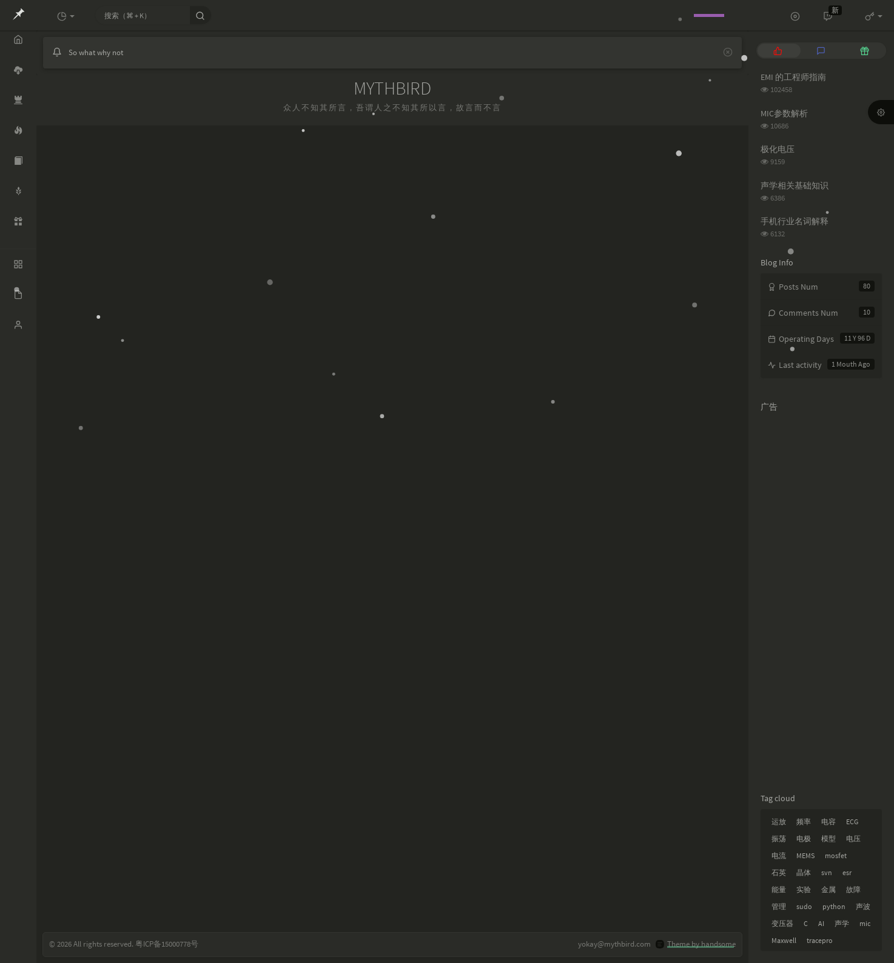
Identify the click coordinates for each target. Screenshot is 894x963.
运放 (778, 821)
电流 (778, 855)
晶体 (803, 872)
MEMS (805, 855)
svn (826, 872)
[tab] (777, 50)
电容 (828, 821)
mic (864, 923)
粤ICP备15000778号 (166, 944)
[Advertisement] (821, 600)
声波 (863, 906)
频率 (803, 821)
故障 (853, 889)
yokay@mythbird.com (614, 944)
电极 (803, 838)
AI (821, 923)
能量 (778, 889)
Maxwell (783, 940)
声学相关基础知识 (794, 185)
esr (847, 872)
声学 (842, 923)
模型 (828, 838)
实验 (803, 889)
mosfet (836, 855)
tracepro (820, 940)
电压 (853, 838)
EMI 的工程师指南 (793, 77)
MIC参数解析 (784, 113)
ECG (852, 821)
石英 (778, 872)
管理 (778, 906)
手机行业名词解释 (794, 221)
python (833, 906)
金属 (828, 889)
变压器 (782, 923)
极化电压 (778, 149)
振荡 (778, 838)
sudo (804, 906)
